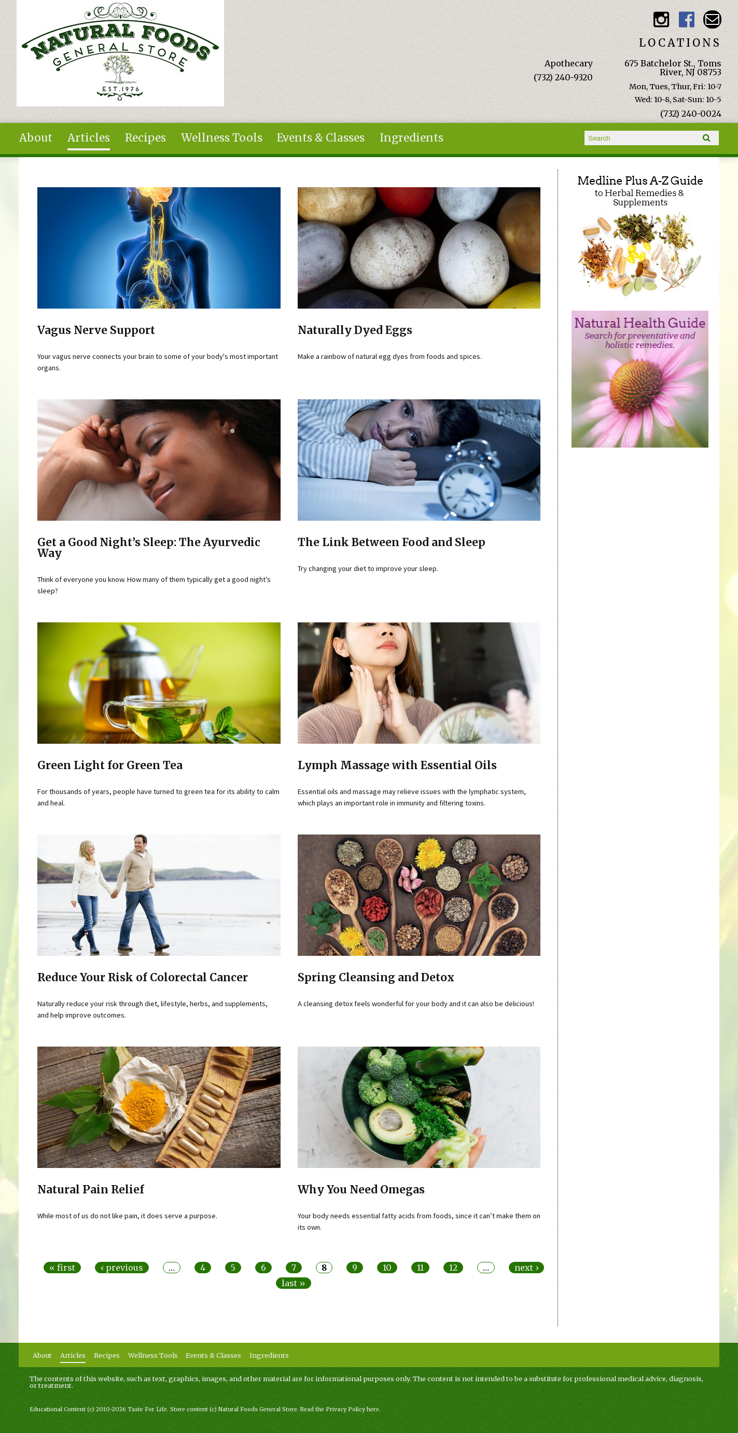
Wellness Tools (221, 138)
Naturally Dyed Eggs (355, 330)
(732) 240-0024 (690, 113)
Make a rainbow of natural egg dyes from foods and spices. (390, 356)
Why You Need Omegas (361, 1190)
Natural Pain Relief (90, 1190)
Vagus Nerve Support (96, 330)
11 (420, 1267)
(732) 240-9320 (563, 77)
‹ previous (122, 1267)
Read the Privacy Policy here (339, 1409)
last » (293, 1283)
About (35, 138)
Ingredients (411, 138)
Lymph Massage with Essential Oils (397, 765)
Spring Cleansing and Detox (376, 977)
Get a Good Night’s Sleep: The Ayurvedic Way (148, 548)
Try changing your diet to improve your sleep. (368, 568)
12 (453, 1267)
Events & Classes (321, 138)
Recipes (145, 138)
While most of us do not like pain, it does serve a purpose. (127, 1215)
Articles (88, 138)
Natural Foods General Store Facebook (687, 19)
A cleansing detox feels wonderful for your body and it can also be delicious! (416, 1003)
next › (526, 1267)
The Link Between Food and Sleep (391, 542)
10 (387, 1267)
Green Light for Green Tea (110, 765)
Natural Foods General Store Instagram (661, 19)
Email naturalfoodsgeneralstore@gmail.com (712, 19)
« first (62, 1267)
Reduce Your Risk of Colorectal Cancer (142, 977)
